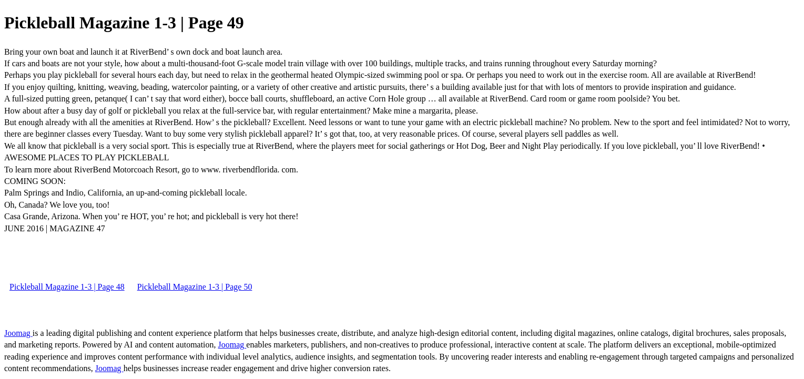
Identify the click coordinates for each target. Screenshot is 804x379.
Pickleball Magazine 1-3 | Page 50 (194, 286)
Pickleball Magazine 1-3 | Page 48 (67, 286)
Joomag (18, 333)
